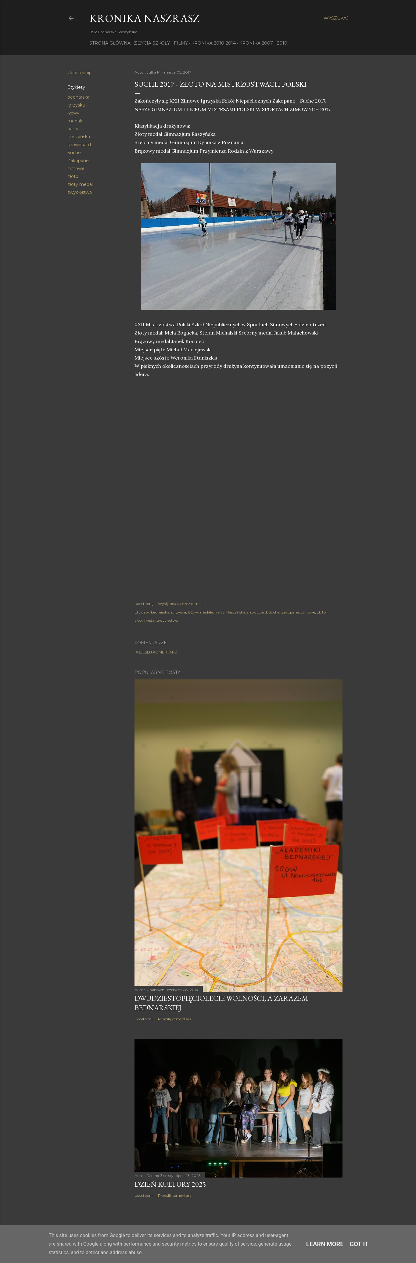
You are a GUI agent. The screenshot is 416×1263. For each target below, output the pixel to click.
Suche (74, 152)
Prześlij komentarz (155, 652)
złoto (72, 176)
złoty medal (80, 184)
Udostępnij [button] (78, 72)
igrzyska (76, 105)
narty (72, 129)
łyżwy (73, 113)
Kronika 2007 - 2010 (263, 43)
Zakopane (78, 160)
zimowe (75, 168)
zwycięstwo (79, 192)
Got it (359, 1244)
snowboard (79, 144)
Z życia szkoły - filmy (161, 43)
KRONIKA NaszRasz (144, 18)
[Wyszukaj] (336, 18)
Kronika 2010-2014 (213, 43)
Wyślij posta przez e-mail (180, 603)
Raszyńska (78, 136)
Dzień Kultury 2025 (170, 1184)
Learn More (325, 1244)
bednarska (78, 97)
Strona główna (110, 43)
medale (75, 121)
